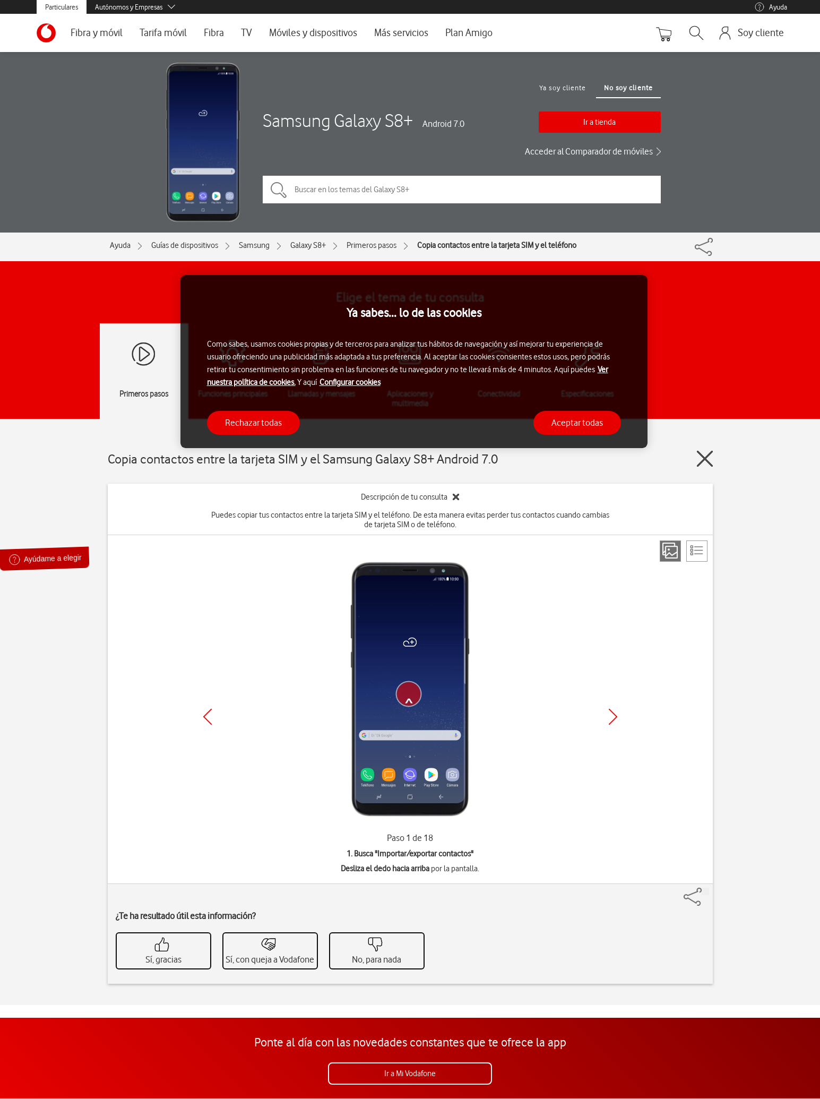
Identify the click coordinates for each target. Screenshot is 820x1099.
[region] (414, 362)
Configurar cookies (350, 382)
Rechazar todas (253, 422)
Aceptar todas (577, 422)
